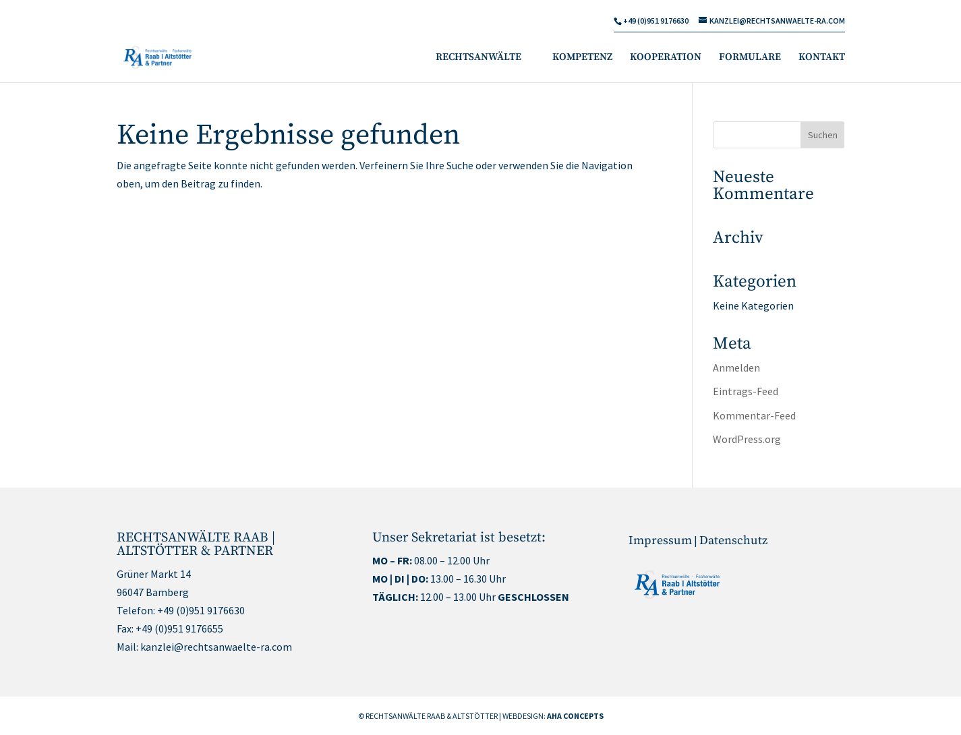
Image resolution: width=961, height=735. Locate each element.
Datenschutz (733, 540)
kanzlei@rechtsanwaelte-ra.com (216, 646)
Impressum (660, 540)
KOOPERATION (665, 58)
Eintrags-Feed (745, 391)
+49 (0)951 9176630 (201, 610)
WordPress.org (747, 439)
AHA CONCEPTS (575, 716)
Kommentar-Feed (754, 415)
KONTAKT (821, 58)
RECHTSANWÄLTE (478, 58)
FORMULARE (750, 58)
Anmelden (736, 367)
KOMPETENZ (582, 58)
